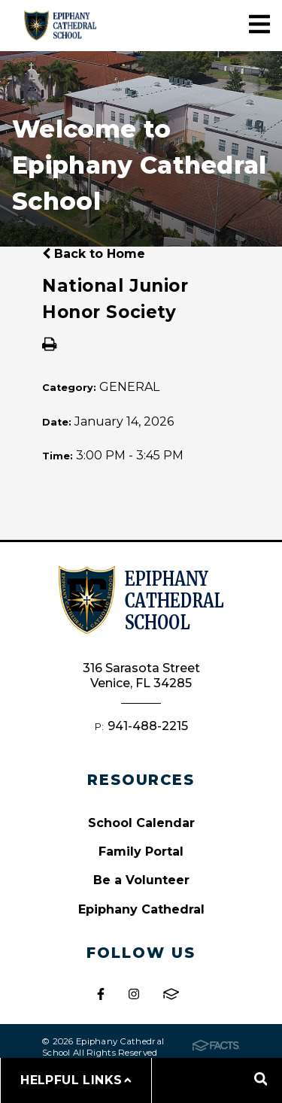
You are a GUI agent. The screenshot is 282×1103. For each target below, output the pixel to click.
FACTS (171, 994)
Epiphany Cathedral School (60, 25)
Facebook (101, 994)
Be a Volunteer (141, 880)
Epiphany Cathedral (141, 909)
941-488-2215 (148, 726)
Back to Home (93, 254)
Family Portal (141, 851)
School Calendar (141, 823)
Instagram (134, 994)
